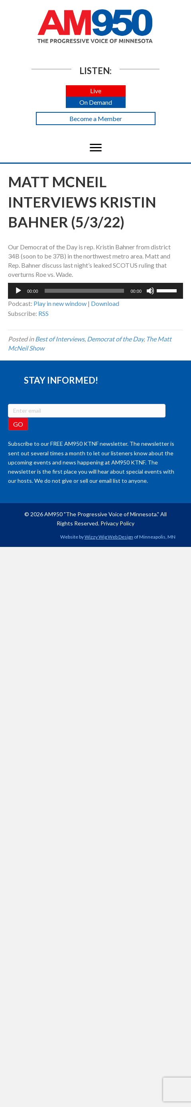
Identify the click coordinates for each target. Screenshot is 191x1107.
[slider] (84, 291)
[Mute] (150, 291)
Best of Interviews (60, 339)
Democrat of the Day (115, 339)
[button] (96, 91)
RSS (43, 313)
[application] (95, 291)
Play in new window (60, 303)
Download (105, 303)
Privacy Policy (117, 523)
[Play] (18, 291)
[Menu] (96, 148)
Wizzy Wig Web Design (109, 537)
